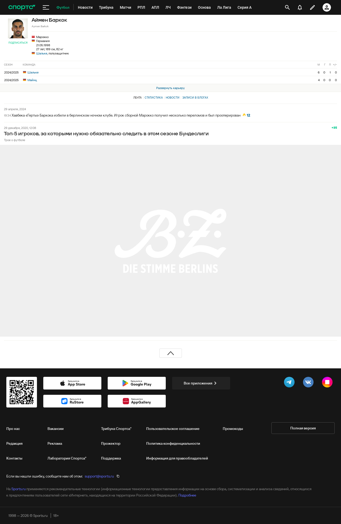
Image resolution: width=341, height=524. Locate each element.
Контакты (14, 458)
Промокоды (233, 428)
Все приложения (201, 383)
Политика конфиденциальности (173, 443)
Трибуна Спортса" (116, 428)
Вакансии (56, 428)
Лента (137, 97)
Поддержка (111, 458)
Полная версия (303, 428)
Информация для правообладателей (177, 458)
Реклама (55, 443)
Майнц (30, 80)
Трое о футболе (14, 140)
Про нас (13, 428)
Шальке (41, 53)
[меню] (46, 7)
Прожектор (110, 443)
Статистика (154, 97)
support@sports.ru (99, 476)
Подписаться (17, 42)
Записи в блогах (195, 97)
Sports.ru (18, 488)
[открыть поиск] (287, 7)
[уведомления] (299, 7)
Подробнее (187, 495)
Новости (172, 97)
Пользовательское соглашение (173, 428)
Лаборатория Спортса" (67, 458)
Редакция (14, 443)
